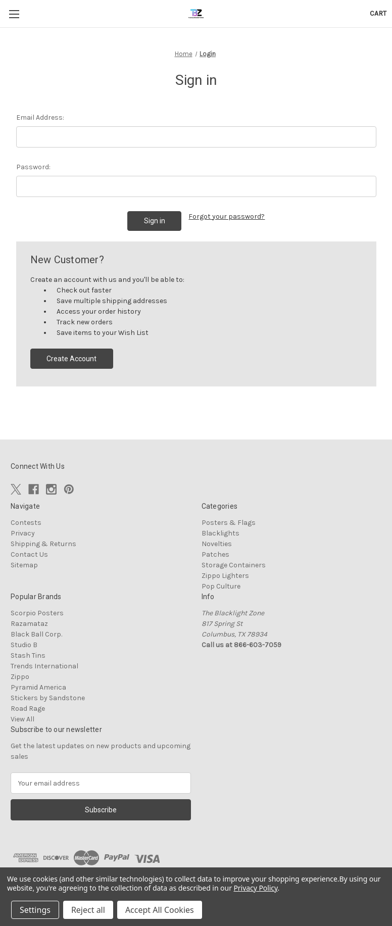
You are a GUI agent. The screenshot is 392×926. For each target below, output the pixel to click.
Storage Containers (234, 565)
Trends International (44, 666)
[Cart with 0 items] (378, 13)
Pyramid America (38, 687)
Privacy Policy (255, 888)
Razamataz (29, 623)
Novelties (217, 544)
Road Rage (28, 708)
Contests (26, 522)
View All (22, 719)
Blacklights (220, 533)
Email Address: (40, 117)
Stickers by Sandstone (48, 698)
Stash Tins (28, 655)
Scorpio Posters (37, 613)
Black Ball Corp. (36, 634)
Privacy (23, 533)
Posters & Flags (229, 522)
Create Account (71, 359)
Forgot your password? (226, 216)
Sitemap (24, 565)
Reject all (88, 909)
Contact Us (29, 554)
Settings (35, 909)
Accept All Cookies (159, 909)
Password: (33, 167)
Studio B (24, 645)
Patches (215, 554)
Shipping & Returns (43, 544)
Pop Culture (221, 586)
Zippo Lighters (225, 575)
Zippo (20, 676)
